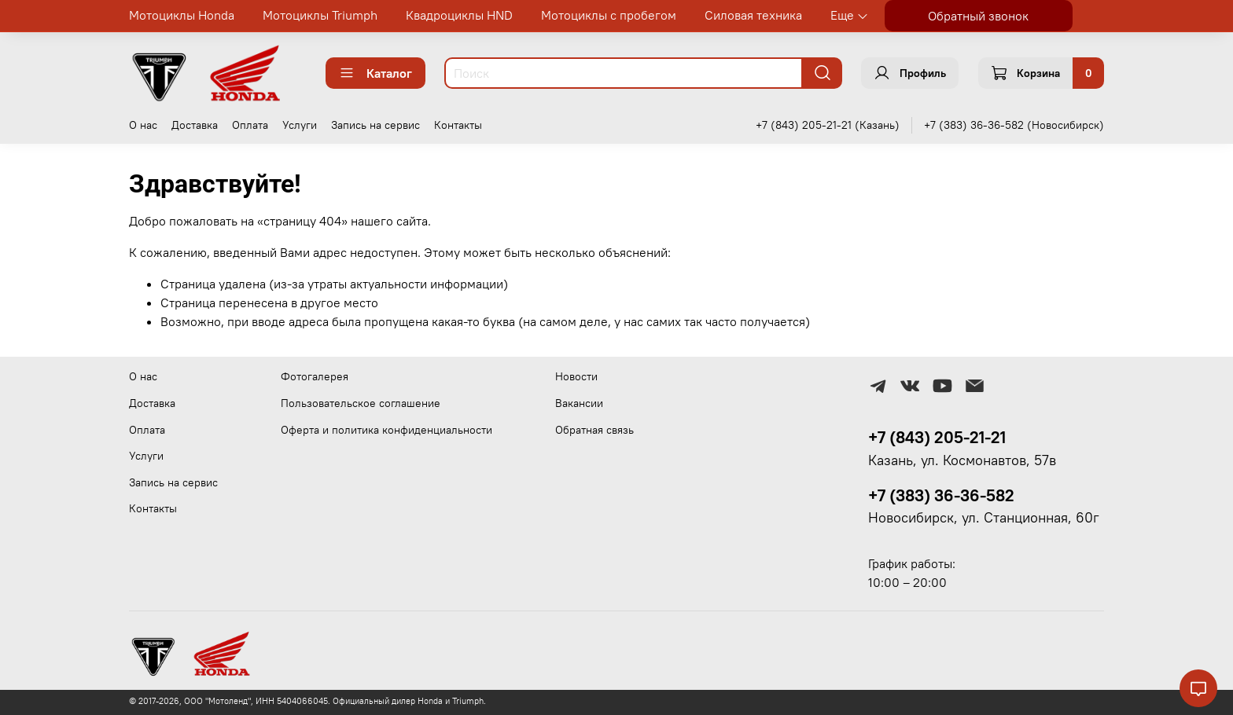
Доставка (194, 125)
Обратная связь (594, 430)
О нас (143, 125)
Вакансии (579, 403)
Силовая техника (753, 15)
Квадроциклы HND (459, 15)
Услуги (299, 125)
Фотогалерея (314, 376)
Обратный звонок (978, 16)
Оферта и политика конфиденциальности (386, 430)
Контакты (458, 125)
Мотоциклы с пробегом (608, 15)
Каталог (375, 73)
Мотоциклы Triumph (320, 15)
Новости (576, 376)
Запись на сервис (375, 125)
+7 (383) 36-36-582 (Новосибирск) (1014, 125)
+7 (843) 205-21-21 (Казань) (828, 125)
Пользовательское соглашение (360, 403)
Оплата (250, 125)
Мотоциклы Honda (181, 15)
